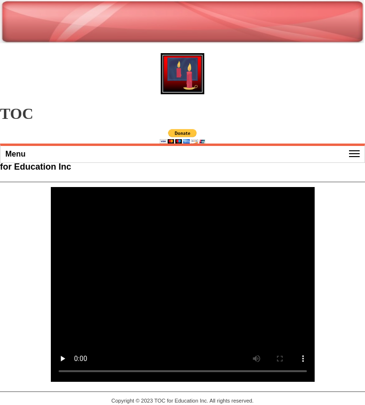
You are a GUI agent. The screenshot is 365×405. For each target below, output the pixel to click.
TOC (160, 401)
